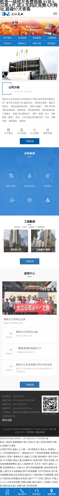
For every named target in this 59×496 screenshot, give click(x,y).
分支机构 (22, 38)
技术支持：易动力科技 (36, 432)
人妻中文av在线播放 (12, 471)
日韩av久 (21, 467)
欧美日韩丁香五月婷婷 (44, 460)
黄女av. (44, 449)
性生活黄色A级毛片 (23, 475)
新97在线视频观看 (34, 467)
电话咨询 (22, 492)
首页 (7, 492)
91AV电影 (7, 460)
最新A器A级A (9, 486)
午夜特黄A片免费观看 (43, 475)
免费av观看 (26, 482)
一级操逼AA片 (27, 453)
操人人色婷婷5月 (25, 464)
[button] (55, 239)
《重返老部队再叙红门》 (29, 348)
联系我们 (51, 43)
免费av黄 (21, 486)
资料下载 (37, 43)
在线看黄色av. (9, 467)
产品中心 (7, 43)
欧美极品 (15, 478)
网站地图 (7, 420)
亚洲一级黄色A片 (15, 457)
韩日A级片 (37, 482)
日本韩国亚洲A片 (11, 453)
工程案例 (51, 38)
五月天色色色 (44, 471)
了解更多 (29, 141)
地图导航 (51, 492)
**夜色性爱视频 (42, 453)
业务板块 (37, 38)
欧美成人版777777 (29, 478)
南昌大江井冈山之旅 (14, 319)
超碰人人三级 (18, 449)
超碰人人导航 (30, 457)
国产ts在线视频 (30, 471)
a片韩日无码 (5, 449)
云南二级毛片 (44, 478)
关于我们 (7, 38)
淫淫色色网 (31, 486)
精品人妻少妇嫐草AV (23, 460)
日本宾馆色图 (13, 482)
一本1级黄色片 (33, 449)
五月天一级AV (41, 464)
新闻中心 (22, 43)
